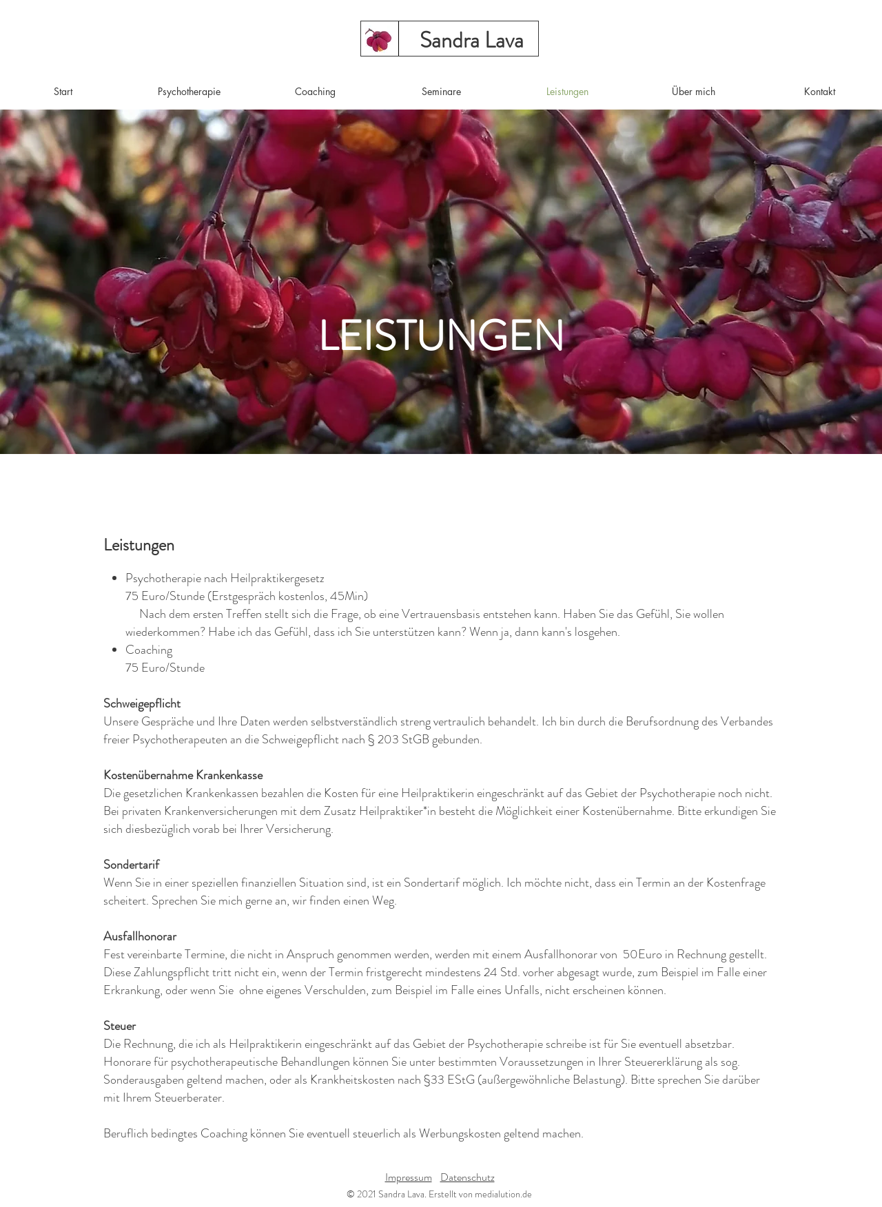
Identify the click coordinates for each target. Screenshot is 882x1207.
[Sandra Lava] (471, 40)
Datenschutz (467, 1177)
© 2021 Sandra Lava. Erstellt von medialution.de (439, 1194)
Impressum (408, 1177)
